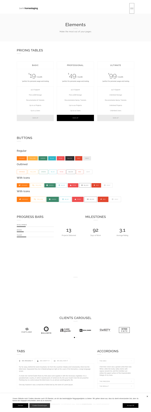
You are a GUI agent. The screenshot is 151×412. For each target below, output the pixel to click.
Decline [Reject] (20, 405)
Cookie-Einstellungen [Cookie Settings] (39, 405)
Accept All (130, 405)
